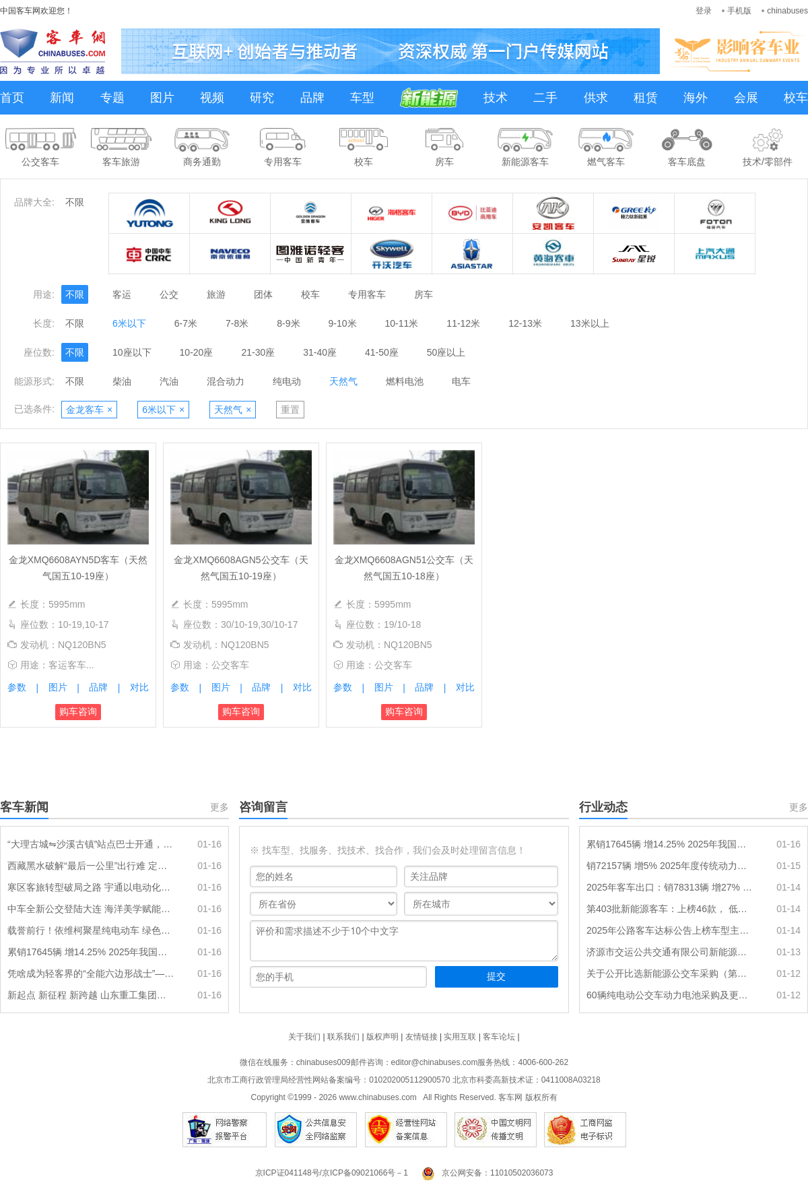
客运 (121, 294)
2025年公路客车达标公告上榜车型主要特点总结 (669, 930)
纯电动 (287, 381)
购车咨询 (78, 711)
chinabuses (787, 10)
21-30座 (258, 352)
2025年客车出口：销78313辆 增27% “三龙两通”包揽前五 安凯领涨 (669, 887)
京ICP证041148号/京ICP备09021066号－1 (331, 1173)
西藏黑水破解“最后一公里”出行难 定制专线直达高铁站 (90, 865)
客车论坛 (499, 1036)
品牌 (312, 97)
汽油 (169, 381)
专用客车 (367, 294)
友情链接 (421, 1036)
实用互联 (460, 1036)
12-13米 (525, 323)
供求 (596, 97)
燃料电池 (405, 381)
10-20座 (196, 352)
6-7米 (185, 323)
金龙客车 (89, 409)
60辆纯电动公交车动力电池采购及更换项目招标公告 (669, 995)
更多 (219, 807)
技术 (495, 97)
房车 (423, 294)
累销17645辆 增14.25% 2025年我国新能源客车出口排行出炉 (90, 952)
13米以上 (589, 323)
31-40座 (320, 352)
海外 (695, 97)
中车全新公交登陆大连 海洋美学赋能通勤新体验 (90, 908)
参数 (16, 687)
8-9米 (288, 323)
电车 (461, 381)
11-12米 (463, 323)
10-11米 (402, 323)
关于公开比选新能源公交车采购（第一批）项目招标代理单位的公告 (669, 973)
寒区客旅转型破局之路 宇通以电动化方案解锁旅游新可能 (90, 887)
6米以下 (129, 323)
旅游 (216, 294)
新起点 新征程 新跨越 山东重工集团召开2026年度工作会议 (90, 995)
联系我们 (343, 1036)
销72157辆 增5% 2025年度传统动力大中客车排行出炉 (669, 865)
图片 (162, 97)
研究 (262, 97)
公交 (169, 294)
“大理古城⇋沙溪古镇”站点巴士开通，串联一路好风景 (90, 844)
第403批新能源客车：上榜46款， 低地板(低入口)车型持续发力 (669, 908)
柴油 (121, 381)
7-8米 (237, 323)
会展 (746, 97)
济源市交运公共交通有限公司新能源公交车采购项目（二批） (669, 952)
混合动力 (225, 381)
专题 (112, 97)
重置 (290, 409)
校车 (796, 97)
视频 (212, 97)
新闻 (62, 97)
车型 (362, 97)
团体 (263, 294)
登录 (704, 10)
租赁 (646, 97)
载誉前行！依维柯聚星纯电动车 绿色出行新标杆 (90, 930)
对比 (139, 687)
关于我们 (304, 1036)
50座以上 (446, 352)
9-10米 (343, 323)
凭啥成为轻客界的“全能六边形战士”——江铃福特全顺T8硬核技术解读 (90, 973)
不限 (74, 202)
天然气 (343, 381)
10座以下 (132, 352)
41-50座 (382, 352)
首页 (12, 97)
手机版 (739, 10)
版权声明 (382, 1036)
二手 (545, 97)
